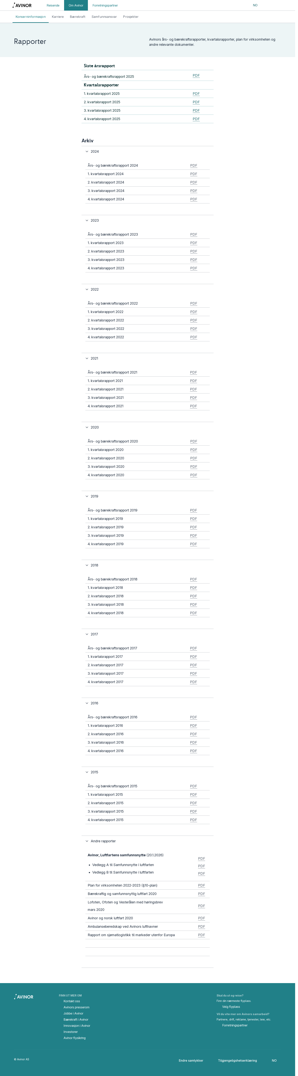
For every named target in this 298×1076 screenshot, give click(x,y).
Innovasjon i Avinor (77, 1026)
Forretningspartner (105, 5)
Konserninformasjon (31, 17)
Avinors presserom (76, 1007)
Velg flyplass (228, 1007)
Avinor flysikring (75, 1038)
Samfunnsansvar (104, 17)
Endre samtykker (188, 1060)
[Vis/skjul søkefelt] (267, 5)
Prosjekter (131, 17)
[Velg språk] (253, 5)
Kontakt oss (72, 1001)
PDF (196, 75)
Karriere (58, 17)
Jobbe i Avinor (73, 1013)
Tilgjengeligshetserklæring (234, 1060)
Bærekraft (77, 17)
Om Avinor (76, 5)
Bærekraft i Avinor (76, 1019)
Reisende (53, 5)
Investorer (71, 1032)
